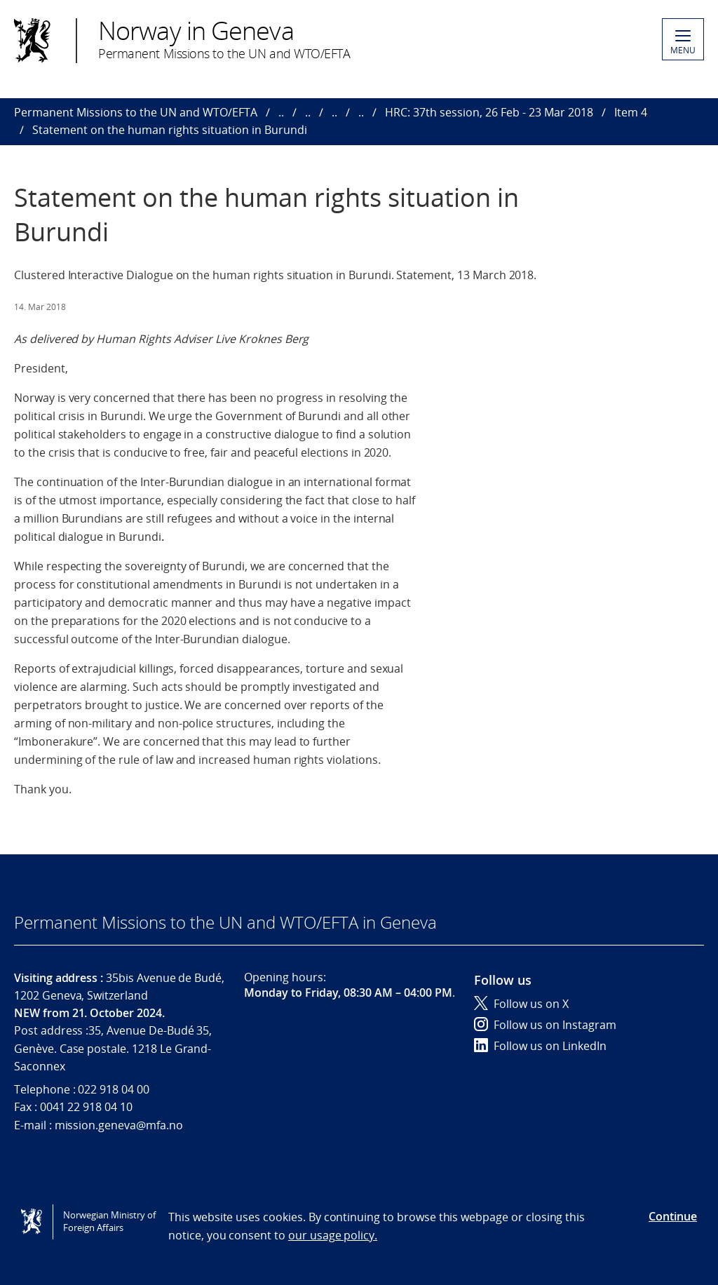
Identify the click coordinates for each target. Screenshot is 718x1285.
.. (281, 112)
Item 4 (630, 112)
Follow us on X (521, 1003)
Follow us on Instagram (545, 1024)
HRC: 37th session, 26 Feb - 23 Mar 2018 (489, 112)
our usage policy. (332, 1235)
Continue (673, 1216)
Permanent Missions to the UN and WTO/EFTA (135, 112)
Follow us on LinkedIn (540, 1046)
